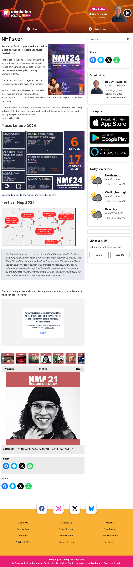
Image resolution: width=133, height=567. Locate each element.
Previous (7, 368)
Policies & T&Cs (23, 542)
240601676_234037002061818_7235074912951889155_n (34, 358)
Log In (99, 255)
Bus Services (110, 542)
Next (77, 368)
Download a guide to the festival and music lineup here (28, 195)
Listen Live (97, 28)
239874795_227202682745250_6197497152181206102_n (9, 358)
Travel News (110, 529)
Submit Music (66, 535)
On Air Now (97, 75)
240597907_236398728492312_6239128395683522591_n (21, 358)
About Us (23, 522)
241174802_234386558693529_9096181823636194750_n (58, 358)
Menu (32, 28)
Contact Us (66, 522)
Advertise (23, 535)
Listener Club (98, 240)
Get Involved (23, 529)
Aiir (119, 563)
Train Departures (110, 535)
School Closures (67, 529)
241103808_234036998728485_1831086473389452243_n (46, 358)
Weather (110, 522)
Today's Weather (100, 168)
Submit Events (66, 542)
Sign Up (120, 255)
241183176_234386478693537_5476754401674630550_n (71, 358)
